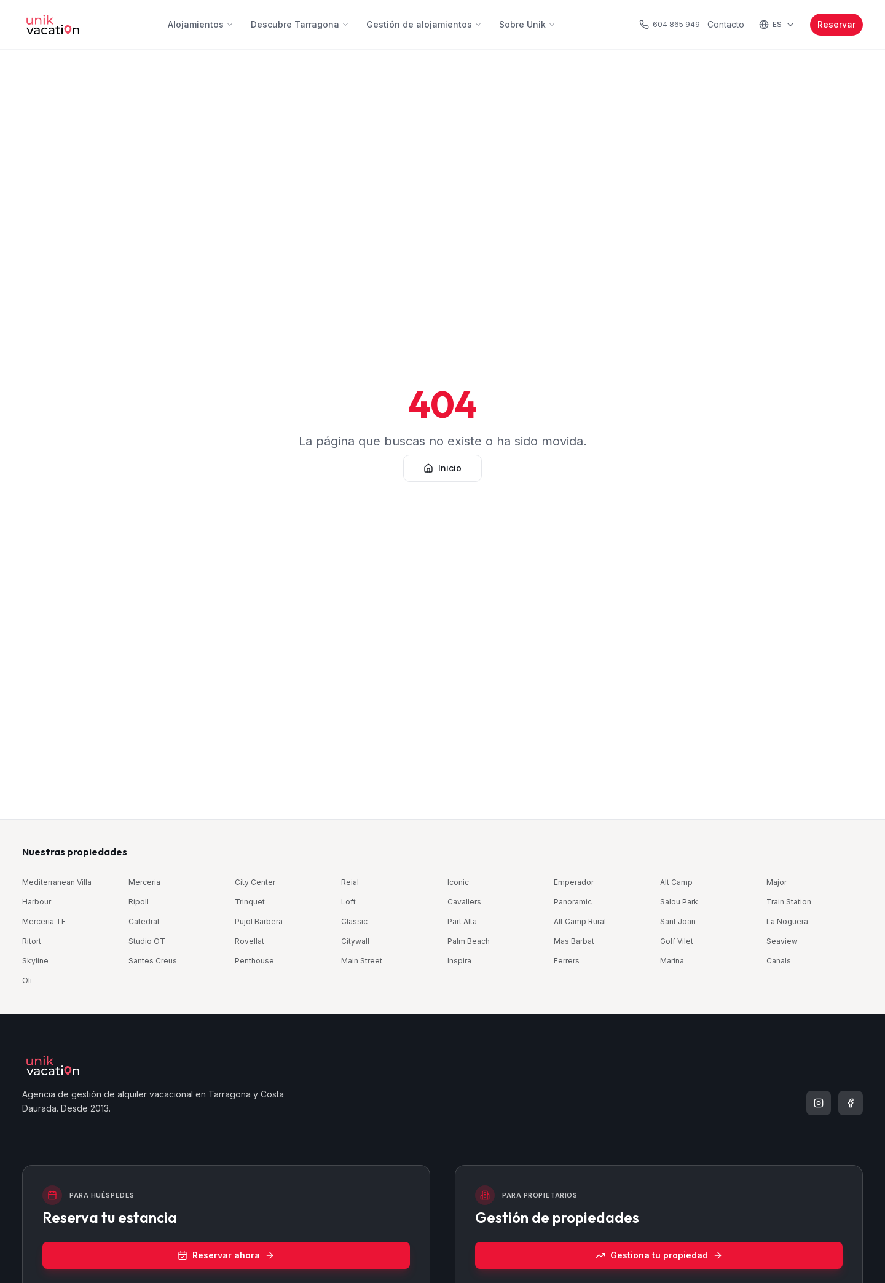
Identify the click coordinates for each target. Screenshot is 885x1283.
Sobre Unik (527, 24)
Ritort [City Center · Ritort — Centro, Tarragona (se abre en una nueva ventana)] (31, 941)
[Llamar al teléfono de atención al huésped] (669, 24)
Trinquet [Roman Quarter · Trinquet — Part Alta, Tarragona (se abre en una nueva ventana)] (250, 901)
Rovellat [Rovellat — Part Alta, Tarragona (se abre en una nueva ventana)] (249, 941)
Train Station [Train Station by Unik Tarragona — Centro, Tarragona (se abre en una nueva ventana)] (788, 901)
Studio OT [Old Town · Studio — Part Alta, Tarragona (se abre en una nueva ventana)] (146, 941)
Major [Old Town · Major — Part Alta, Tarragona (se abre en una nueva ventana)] (776, 882)
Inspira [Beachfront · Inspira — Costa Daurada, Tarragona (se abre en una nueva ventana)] (459, 960)
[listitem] (818, 1103)
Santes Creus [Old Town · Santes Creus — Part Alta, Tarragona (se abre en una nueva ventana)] (152, 960)
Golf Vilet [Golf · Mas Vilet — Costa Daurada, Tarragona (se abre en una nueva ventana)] (676, 941)
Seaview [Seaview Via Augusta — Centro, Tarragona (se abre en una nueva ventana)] (782, 941)
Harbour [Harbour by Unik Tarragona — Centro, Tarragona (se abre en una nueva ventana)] (36, 901)
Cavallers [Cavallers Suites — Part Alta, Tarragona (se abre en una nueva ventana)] (464, 901)
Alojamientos (201, 24)
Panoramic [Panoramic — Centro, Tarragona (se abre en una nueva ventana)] (573, 901)
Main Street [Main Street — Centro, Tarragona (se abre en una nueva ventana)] (361, 960)
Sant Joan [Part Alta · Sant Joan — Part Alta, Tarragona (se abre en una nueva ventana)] (678, 921)
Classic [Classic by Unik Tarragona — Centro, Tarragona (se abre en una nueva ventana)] (354, 921)
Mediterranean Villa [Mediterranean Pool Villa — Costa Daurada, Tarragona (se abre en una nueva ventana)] (57, 882)
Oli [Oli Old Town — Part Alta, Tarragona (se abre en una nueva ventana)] (27, 980)
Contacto (725, 24)
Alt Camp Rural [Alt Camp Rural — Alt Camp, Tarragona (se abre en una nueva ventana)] (580, 921)
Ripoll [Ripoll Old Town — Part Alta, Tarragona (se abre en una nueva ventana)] (138, 901)
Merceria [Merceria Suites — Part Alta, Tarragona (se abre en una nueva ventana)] (144, 882)
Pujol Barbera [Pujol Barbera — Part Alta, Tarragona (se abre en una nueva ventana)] (259, 921)
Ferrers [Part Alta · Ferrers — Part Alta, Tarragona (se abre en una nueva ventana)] (567, 960)
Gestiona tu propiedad (659, 1255)
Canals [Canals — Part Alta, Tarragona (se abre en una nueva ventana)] (778, 960)
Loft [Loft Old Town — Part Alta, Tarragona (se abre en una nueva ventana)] (348, 901)
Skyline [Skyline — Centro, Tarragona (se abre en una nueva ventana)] (35, 960)
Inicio (442, 468)
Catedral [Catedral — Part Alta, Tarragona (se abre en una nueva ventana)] (143, 921)
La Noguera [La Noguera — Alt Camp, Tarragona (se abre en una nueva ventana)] (787, 921)
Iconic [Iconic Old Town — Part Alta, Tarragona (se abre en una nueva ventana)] (458, 882)
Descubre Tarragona (300, 24)
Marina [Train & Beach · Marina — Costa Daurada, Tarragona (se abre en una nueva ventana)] (672, 960)
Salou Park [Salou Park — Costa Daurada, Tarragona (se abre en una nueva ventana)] (679, 901)
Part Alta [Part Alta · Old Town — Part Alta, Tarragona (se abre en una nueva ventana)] (462, 921)
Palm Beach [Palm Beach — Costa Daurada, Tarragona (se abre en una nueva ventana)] (468, 941)
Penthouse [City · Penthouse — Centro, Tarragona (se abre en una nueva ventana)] (254, 960)
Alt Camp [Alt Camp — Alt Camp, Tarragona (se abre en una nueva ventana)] (676, 882)
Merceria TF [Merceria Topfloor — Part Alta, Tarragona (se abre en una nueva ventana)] (44, 921)
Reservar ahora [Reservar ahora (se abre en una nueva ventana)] (226, 1255)
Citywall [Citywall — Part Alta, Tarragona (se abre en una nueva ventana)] (355, 941)
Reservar (836, 24)
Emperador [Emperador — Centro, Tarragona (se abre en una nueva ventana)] (574, 882)
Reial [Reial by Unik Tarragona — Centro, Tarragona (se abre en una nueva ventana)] (350, 882)
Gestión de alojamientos (424, 24)
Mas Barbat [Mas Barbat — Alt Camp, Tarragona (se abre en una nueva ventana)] (574, 941)
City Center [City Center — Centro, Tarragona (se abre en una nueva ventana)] (255, 882)
